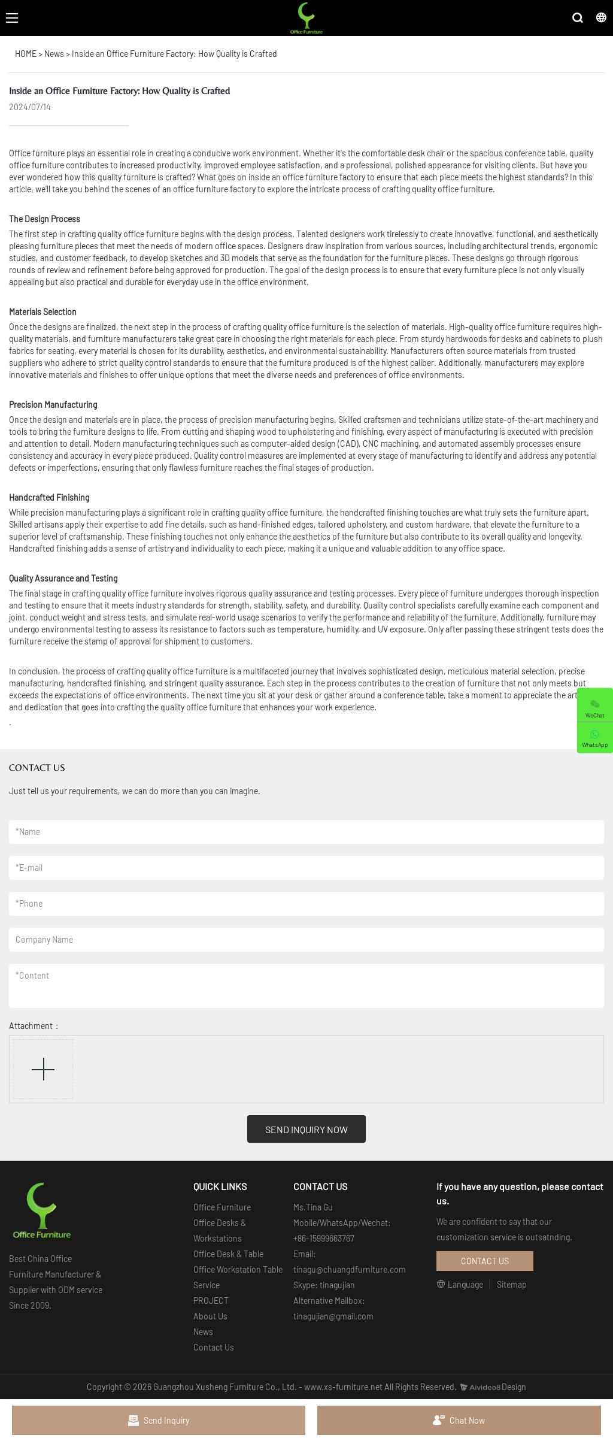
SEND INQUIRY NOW (306, 1129)
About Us (210, 1316)
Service (206, 1285)
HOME (26, 54)
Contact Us (213, 1347)
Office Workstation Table (238, 1269)
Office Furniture (222, 1207)
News (54, 54)
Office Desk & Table (228, 1254)
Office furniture (37, 153)
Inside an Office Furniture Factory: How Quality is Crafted (174, 54)
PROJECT (211, 1300)
